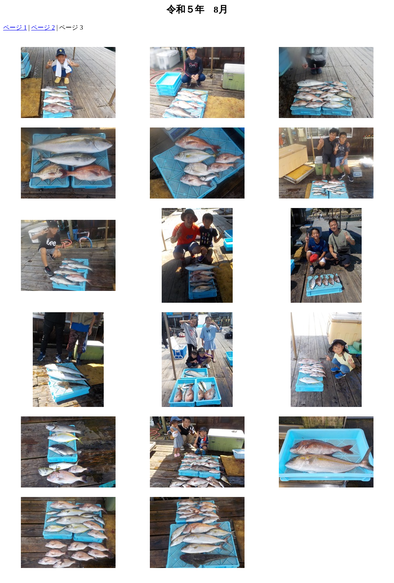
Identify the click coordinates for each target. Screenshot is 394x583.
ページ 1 (15, 27)
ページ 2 (43, 27)
